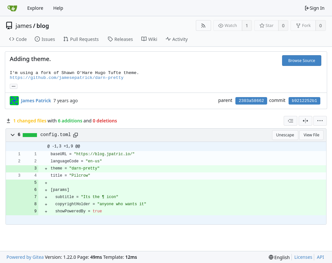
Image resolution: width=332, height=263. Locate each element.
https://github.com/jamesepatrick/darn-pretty (67, 77)
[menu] (320, 121)
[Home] (12, 8)
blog (43, 25)
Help (58, 8)
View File (311, 135)
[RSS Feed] (203, 25)
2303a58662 (251, 100)
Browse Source (301, 60)
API (320, 257)
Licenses (303, 257)
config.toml (56, 134)
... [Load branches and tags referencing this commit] (14, 86)
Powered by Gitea (25, 257)
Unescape (285, 135)
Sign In (314, 8)
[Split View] (305, 121)
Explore (35, 8)
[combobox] (290, 121)
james (24, 25)
